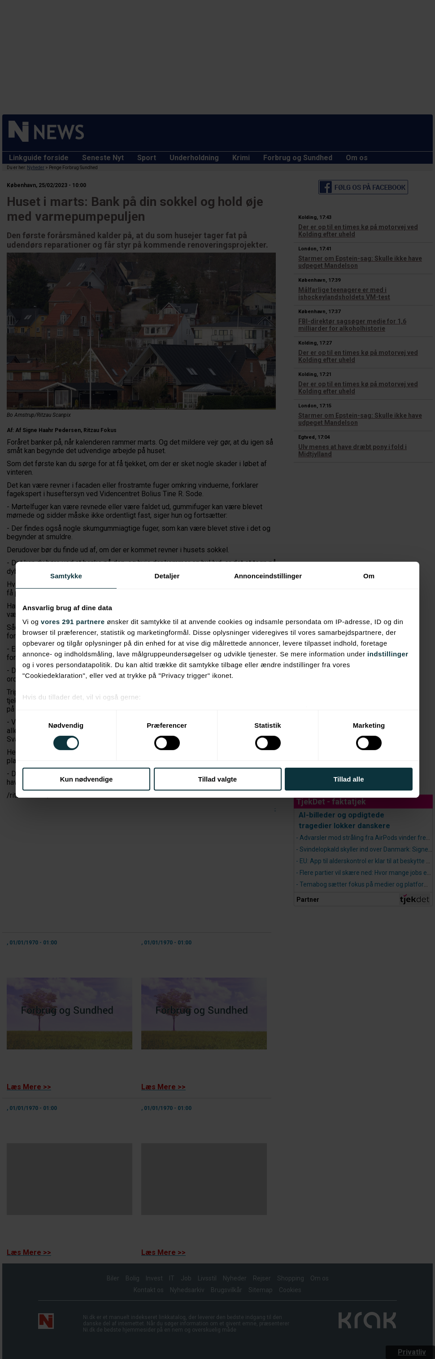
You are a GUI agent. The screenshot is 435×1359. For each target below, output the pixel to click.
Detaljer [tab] (167, 575)
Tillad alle (348, 779)
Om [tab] (368, 575)
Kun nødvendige (86, 779)
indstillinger (388, 654)
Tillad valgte (217, 779)
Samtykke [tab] (66, 575)
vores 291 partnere (72, 621)
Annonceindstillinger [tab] (268, 575)
